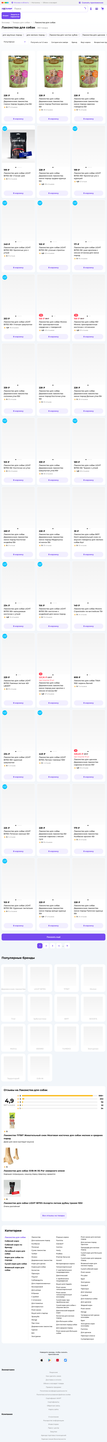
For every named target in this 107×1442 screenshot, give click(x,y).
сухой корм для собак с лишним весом (66, 1306)
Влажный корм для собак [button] (14, 1268)
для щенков (86, 1302)
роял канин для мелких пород (91, 1238)
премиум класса (88, 1336)
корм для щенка (38, 1264)
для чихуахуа (86, 1292)
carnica (59, 1247)
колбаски (35, 1244)
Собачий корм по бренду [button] (13, 1246)
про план (35, 1323)
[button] (15, 41)
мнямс (34, 1257)
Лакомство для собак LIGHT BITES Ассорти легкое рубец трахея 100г (43, 1203)
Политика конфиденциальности (53, 1391)
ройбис (59, 1254)
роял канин (36, 1310)
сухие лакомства (38, 1250)
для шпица (36, 1290)
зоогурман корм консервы (88, 1325)
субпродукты (37, 1280)
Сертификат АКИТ (53, 1398)
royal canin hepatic (64, 1284)
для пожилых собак (89, 1299)
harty (58, 1250)
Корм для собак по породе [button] (14, 1258)
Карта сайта (53, 1409)
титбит (34, 1254)
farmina (59, 1240)
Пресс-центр (53, 1428)
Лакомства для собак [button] (15, 1237)
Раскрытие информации (53, 1420)
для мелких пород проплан (88, 1243)
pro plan (84, 1275)
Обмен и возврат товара (53, 1383)
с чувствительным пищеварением (64, 1271)
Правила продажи (53, 1387)
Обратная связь (53, 1406)
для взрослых (37, 1307)
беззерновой (37, 1287)
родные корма (62, 1237)
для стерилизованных (40, 1283)
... (63, 946)
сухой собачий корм (89, 1269)
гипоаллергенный (64, 1267)
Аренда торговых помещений (53, 1435)
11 (67, 946)
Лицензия (53, 1372)
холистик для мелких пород (65, 1317)
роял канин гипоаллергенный (64, 1288)
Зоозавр (6, 22)
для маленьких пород (40, 1240)
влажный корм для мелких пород (89, 1264)
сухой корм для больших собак (91, 1254)
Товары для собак (21, 22)
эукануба (35, 1316)
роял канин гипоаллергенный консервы (64, 1295)
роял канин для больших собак (66, 1332)
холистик (35, 1270)
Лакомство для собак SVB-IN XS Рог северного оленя (34, 1171)
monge (34, 1320)
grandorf (59, 1244)
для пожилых (37, 1303)
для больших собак (64, 1321)
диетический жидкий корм (65, 1312)
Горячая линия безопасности (53, 1439)
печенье (35, 1247)
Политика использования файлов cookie (53, 1395)
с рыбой (35, 1297)
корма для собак (38, 1267)
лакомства (35, 1237)
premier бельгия (63, 1257)
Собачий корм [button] (12, 1241)
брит (83, 1279)
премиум (35, 1273)
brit (32, 1333)
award (59, 1260)
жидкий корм (86, 1305)
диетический (61, 1275)
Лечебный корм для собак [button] (15, 1252)
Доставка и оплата (53, 1380)
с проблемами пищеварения (62, 1280)
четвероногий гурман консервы (90, 1316)
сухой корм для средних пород (91, 1259)
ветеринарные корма (65, 1264)
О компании (53, 1417)
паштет (34, 1277)
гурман (34, 1330)
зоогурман (36, 1336)
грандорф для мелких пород (90, 1249)
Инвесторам (53, 1424)
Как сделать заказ (53, 1376)
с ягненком (36, 1300)
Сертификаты (53, 1402)
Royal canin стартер (39, 1313)
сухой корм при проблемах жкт (63, 1301)
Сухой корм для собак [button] (16, 1264)
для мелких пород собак (66, 1325)
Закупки (53, 1432)
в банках (35, 1293)
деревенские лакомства (41, 1260)
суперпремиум (87, 1339)
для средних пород (64, 1328)
